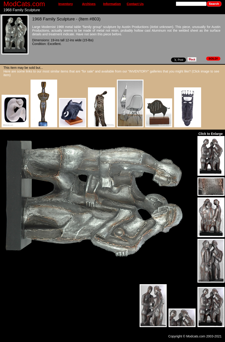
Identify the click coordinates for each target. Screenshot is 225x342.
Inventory (65, 4)
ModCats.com (24, 4)
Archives (89, 4)
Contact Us (135, 4)
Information (112, 4)
